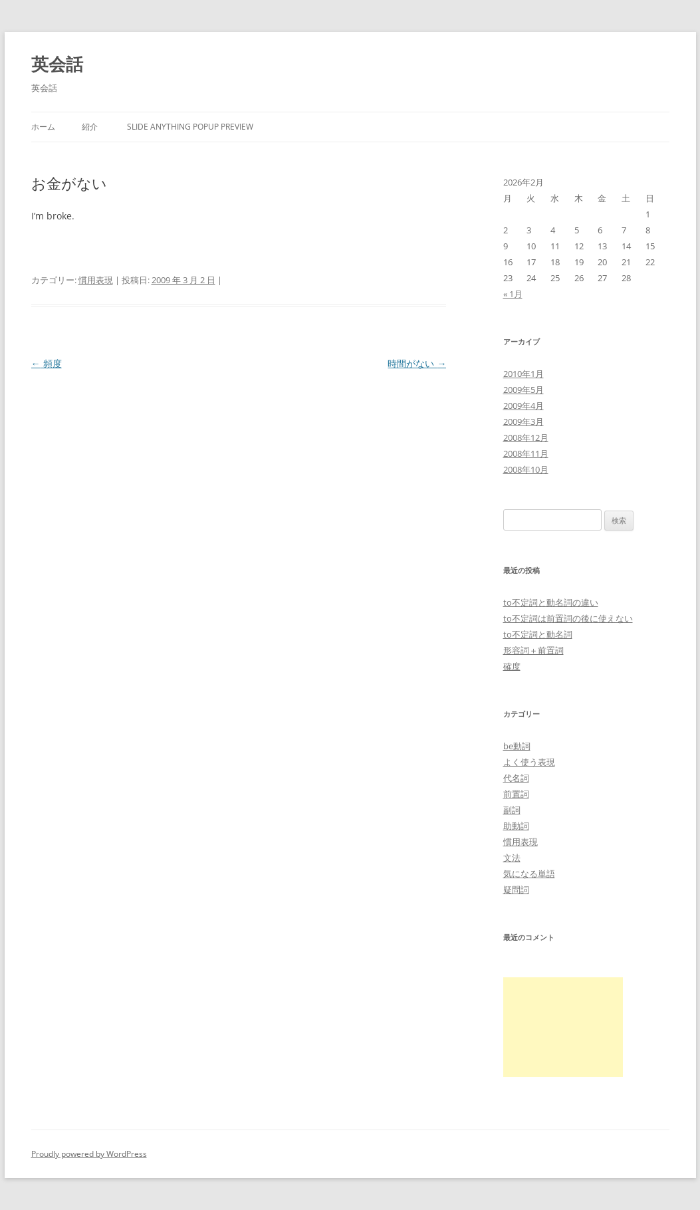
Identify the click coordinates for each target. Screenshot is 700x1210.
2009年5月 (523, 390)
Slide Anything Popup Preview (190, 126)
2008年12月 (525, 437)
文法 (512, 858)
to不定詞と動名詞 (537, 634)
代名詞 (516, 778)
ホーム (43, 126)
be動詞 (516, 746)
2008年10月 (525, 469)
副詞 (512, 810)
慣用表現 (95, 280)
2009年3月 (523, 421)
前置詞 (516, 794)
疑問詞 (516, 890)
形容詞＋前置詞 (533, 650)
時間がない (417, 363)
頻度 (46, 363)
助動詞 (516, 826)
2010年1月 (523, 374)
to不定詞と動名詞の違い (550, 602)
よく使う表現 (529, 762)
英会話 (57, 64)
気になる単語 (529, 874)
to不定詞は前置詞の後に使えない (568, 618)
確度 (512, 666)
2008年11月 (525, 453)
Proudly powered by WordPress (89, 1153)
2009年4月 (523, 406)
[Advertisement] (563, 1027)
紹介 (90, 126)
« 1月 (513, 294)
